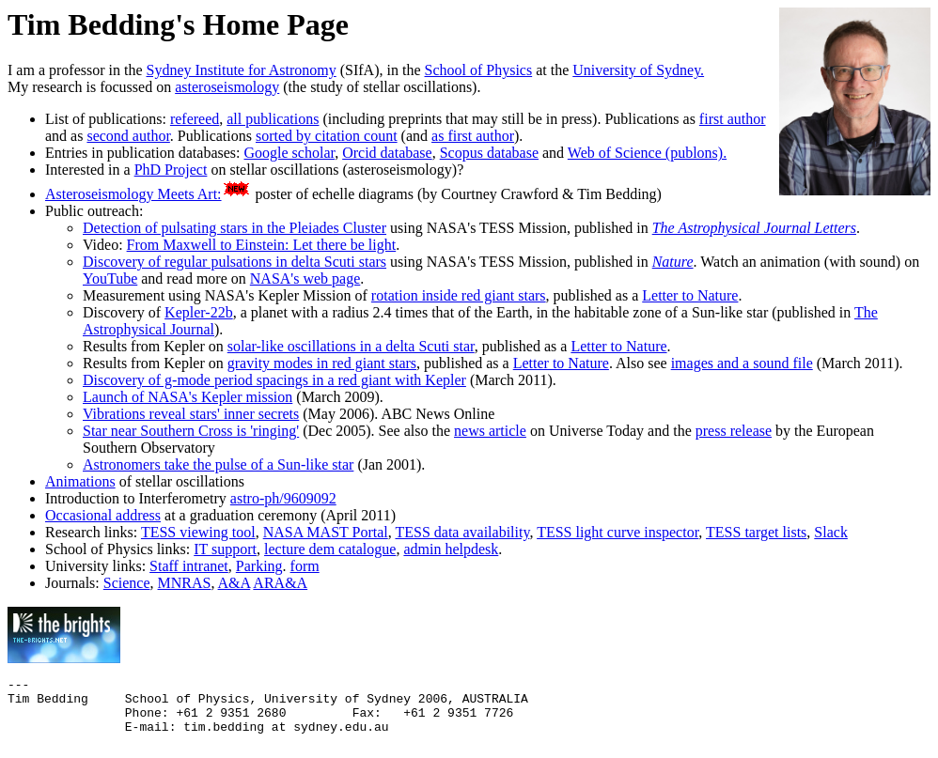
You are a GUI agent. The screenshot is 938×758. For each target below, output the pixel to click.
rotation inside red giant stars (458, 295)
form (305, 566)
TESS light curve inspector (617, 532)
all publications (273, 119)
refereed (194, 119)
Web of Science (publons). (647, 153)
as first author (472, 136)
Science (126, 583)
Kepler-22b (198, 312)
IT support (225, 549)
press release (734, 431)
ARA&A (280, 583)
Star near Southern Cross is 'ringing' (191, 431)
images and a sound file (742, 363)
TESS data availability (462, 532)
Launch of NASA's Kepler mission (187, 397)
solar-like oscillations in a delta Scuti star (351, 346)
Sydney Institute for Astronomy (241, 70)
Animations (80, 481)
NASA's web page (305, 278)
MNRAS (184, 583)
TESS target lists (756, 532)
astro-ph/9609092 (283, 498)
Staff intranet (188, 566)
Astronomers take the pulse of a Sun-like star (218, 464)
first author (732, 119)
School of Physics (479, 70)
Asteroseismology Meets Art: (133, 194)
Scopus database (489, 153)
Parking (259, 566)
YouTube (110, 278)
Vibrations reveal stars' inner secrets (191, 414)
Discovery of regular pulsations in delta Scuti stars (234, 262)
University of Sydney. (638, 70)
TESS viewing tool (198, 532)
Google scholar (290, 153)
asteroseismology (227, 87)
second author (127, 136)
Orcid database (387, 153)
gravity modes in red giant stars (321, 363)
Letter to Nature (690, 295)
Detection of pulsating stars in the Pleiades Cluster (234, 228)
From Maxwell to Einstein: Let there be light (262, 245)
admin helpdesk (450, 549)
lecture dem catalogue (330, 549)
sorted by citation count (327, 136)
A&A (234, 583)
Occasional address (103, 515)
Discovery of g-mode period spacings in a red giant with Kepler (274, 380)
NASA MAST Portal (325, 532)
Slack (831, 532)
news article (490, 431)
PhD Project (171, 170)
